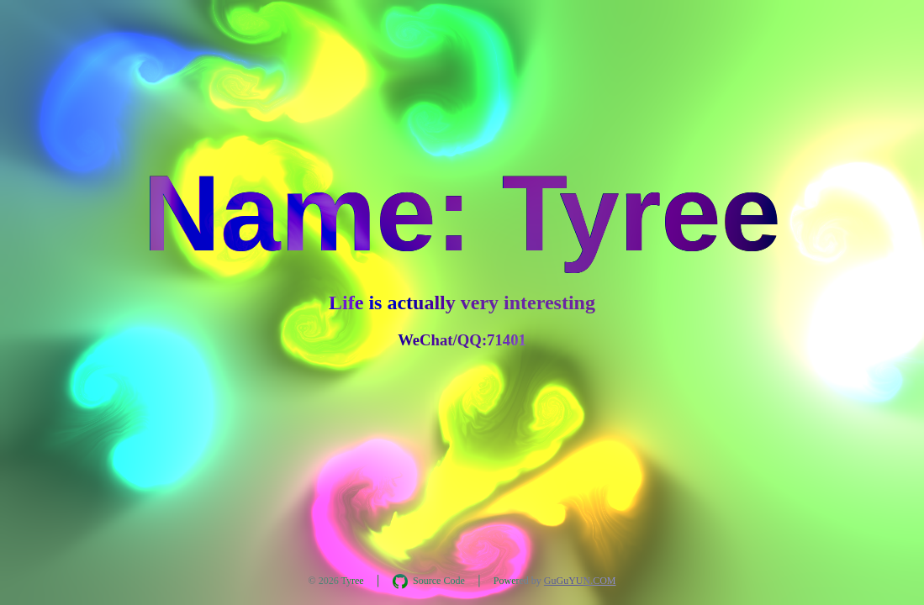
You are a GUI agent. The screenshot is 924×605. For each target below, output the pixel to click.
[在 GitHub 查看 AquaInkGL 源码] (429, 581)
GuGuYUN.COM (580, 581)
